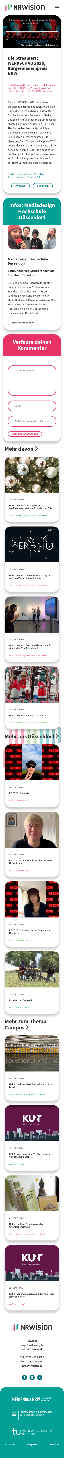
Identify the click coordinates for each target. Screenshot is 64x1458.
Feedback (43, 185)
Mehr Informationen (23, 322)
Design (22, 174)
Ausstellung (39, 174)
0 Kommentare (47, 91)
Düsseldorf (14, 88)
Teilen (20, 185)
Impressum (54, 1445)
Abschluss (13, 174)
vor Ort (23, 163)
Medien (29, 174)
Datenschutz (10, 1445)
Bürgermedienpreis (17, 177)
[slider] (32, 31)
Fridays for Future (35, 177)
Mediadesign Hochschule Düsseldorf (39, 85)
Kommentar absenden (25, 434)
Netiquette (32, 1445)
